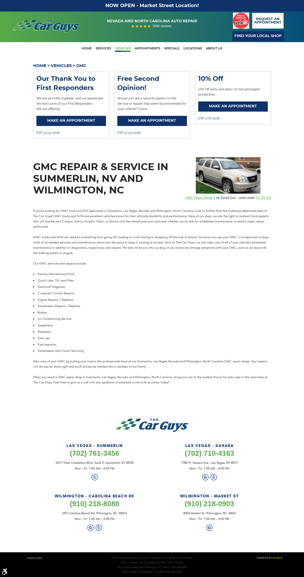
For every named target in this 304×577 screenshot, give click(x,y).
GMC (81, 66)
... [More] (66, 109)
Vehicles (123, 48)
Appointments (147, 48)
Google (205, 477)
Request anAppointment (267, 20)
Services (103, 48)
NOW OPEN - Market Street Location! (152, 5)
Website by (269, 557)
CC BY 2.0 (263, 198)
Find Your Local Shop (258, 36)
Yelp (94, 477)
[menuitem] (87, 49)
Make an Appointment (71, 121)
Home (87, 48)
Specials (171, 48)
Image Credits (34, 557)
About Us (214, 48)
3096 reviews (162, 26)
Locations (192, 48)
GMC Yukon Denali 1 (200, 198)
